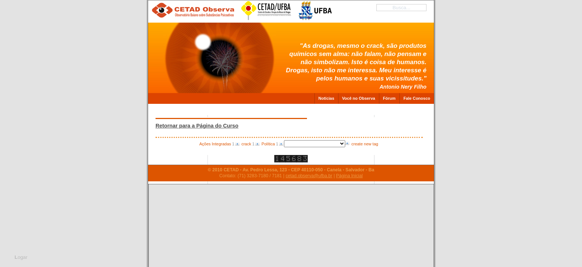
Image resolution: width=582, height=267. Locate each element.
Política (268, 144)
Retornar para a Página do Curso (197, 126)
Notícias (326, 98)
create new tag (365, 144)
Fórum (389, 98)
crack (246, 144)
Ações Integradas (215, 144)
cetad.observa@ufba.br (308, 175)
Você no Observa (358, 98)
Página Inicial (349, 175)
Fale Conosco (416, 98)
